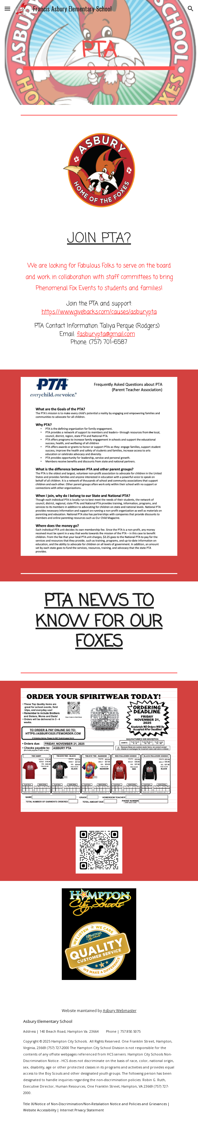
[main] (99, 52)
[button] (7, 8)
